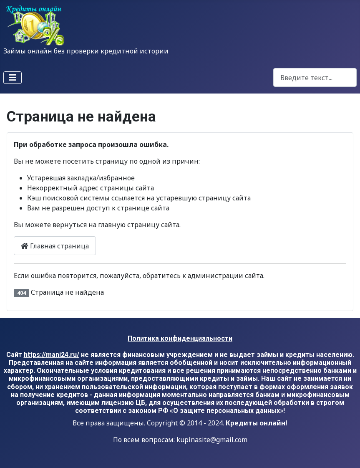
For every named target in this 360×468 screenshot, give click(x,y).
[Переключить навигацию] (12, 77)
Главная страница (55, 245)
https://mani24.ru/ (51, 355)
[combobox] (315, 77)
